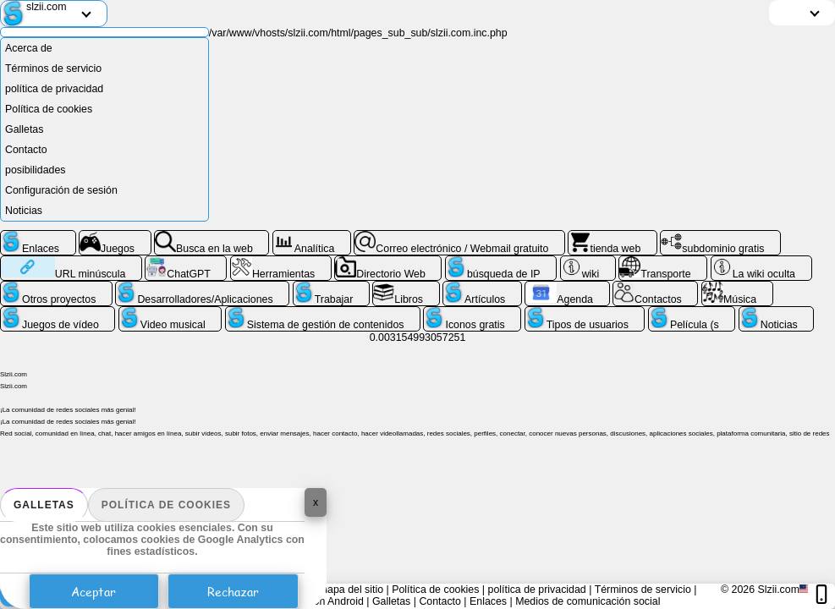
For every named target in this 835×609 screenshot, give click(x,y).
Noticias (23, 211)
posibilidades (35, 170)
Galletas (44, 505)
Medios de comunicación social (587, 601)
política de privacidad (54, 89)
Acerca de (28, 48)
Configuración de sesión (61, 190)
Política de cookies (166, 505)
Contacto (26, 150)
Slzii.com (778, 589)
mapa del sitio (351, 589)
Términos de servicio (53, 68)
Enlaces (488, 601)
